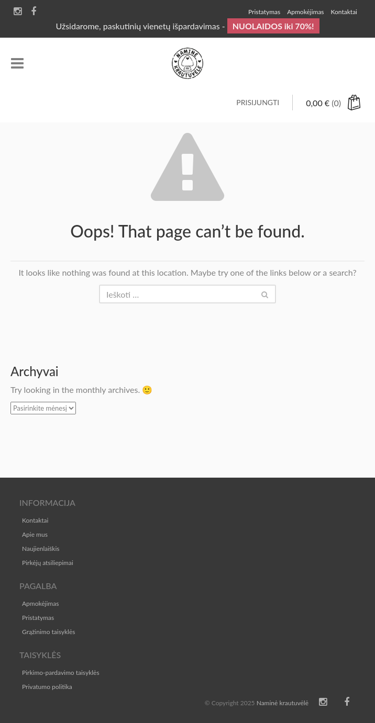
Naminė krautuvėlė (282, 703)
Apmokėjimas (40, 603)
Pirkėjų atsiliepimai (47, 563)
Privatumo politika (47, 687)
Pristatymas (38, 618)
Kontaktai (35, 520)
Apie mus (35, 534)
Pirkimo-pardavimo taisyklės (61, 672)
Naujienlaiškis (40, 548)
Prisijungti (257, 102)
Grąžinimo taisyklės (48, 632)
